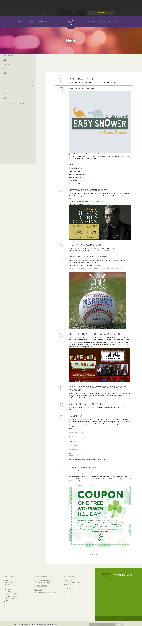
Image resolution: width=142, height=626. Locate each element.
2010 (4, 94)
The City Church (73, 437)
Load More (93, 555)
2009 (4, 98)
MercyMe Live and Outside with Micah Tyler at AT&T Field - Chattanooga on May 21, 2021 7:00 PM (97, 268)
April (6, 62)
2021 (4, 69)
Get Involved (46, 21)
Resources (88, 21)
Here (120, 393)
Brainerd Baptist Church (76, 432)
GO (119, 624)
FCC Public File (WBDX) (11, 594)
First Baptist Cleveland (75, 449)
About (55, 21)
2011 (4, 89)
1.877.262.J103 (74, 582)
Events (28, 21)
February (7, 64)
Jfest (108, 21)
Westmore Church (74, 445)
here (113, 156)
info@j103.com (68, 584)
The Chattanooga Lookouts (100, 251)
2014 (4, 77)
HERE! (88, 204)
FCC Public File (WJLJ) (11, 596)
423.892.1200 (67, 580)
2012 (4, 85)
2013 (4, 81)
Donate (101, 12)
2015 (4, 73)
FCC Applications (10, 592)
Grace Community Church (76, 455)
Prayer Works (99, 21)
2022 (4, 60)
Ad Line (36, 21)
